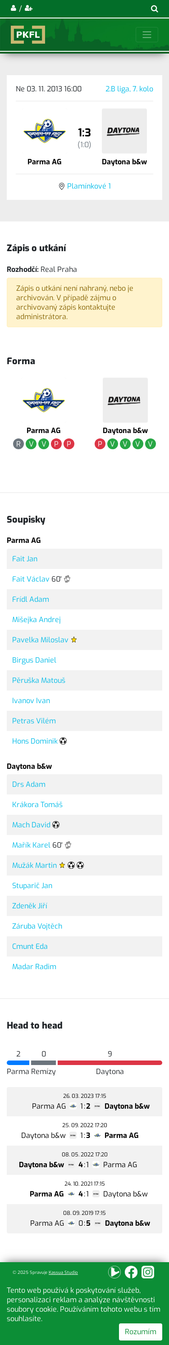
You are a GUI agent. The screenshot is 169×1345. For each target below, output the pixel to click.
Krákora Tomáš (37, 804)
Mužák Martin (34, 865)
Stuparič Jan (32, 885)
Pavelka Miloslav (40, 640)
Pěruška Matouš (38, 680)
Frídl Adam (30, 599)
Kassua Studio (63, 1272)
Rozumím (140, 1331)
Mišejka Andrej (36, 619)
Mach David (31, 825)
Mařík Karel (31, 845)
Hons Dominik (35, 741)
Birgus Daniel (34, 660)
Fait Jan (24, 559)
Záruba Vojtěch (37, 926)
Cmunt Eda (30, 946)
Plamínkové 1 (89, 186)
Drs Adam (29, 784)
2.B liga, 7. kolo (129, 89)
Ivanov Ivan (31, 700)
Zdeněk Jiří (29, 906)
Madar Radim (34, 966)
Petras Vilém (34, 721)
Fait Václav (31, 579)
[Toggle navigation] (147, 34)
